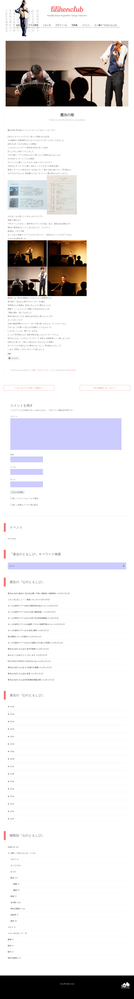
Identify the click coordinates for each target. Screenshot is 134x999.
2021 (11, 736)
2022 (11, 729)
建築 (15, 890)
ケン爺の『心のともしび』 (106, 25)
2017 (11, 766)
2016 (11, 774)
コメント (14, 416)
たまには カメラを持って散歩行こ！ (29, 388)
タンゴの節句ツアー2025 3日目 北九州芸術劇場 (27, 618)
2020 (11, 744)
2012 (11, 804)
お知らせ (20, 25)
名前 (12, 455)
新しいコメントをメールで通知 (25, 498)
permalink (72, 370)
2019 (11, 751)
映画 (12, 896)
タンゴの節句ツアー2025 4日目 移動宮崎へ (25, 612)
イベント (86, 25)
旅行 (9, 952)
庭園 (15, 884)
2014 (11, 789)
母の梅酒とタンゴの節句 (18, 637)
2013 (11, 796)
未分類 (13, 902)
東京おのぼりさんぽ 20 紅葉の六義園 (23, 667)
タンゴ (53, 370)
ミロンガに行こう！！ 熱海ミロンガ (23, 600)
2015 (11, 781)
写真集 (74, 25)
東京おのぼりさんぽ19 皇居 (19, 674)
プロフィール (61, 25)
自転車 (13, 915)
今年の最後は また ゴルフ (105, 388)
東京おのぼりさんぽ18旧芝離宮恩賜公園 (24, 680)
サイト (13, 479)
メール (13, 467)
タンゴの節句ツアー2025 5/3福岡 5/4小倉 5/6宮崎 (29, 643)
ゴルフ (13, 859)
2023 (11, 721)
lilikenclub (67, 9)
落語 (12, 921)
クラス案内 (33, 25)
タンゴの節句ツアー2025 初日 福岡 (22, 630)
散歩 (12, 878)
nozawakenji (80, 120)
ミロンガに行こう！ (16, 933)
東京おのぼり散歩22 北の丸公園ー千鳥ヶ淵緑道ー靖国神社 (32, 593)
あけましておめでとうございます (21, 655)
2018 (11, 759)
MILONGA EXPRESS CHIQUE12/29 (22, 661)
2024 (11, 714)
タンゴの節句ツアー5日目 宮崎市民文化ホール (27, 606)
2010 (11, 819)
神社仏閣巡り (15, 909)
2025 (11, 706)
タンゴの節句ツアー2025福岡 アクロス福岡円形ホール (30, 624)
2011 (11, 811)
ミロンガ (47, 25)
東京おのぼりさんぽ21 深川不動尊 (22, 649)
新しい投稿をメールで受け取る (25, 505)
